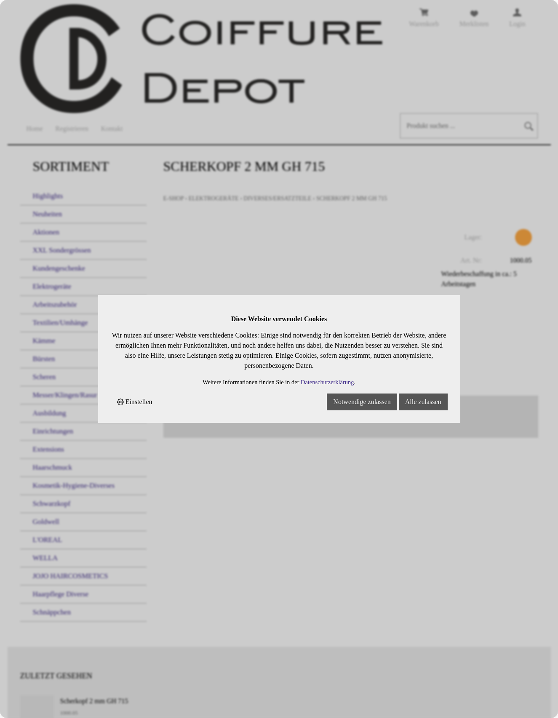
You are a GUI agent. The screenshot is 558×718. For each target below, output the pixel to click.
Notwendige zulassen (361, 401)
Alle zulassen (423, 401)
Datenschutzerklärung (327, 382)
